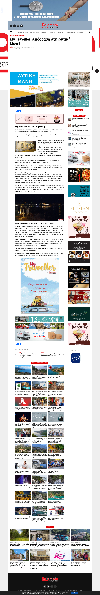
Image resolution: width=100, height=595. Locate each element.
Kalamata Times (19, 48)
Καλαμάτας (18, 228)
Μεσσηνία (43, 32)
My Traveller (26, 348)
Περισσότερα (61, 32)
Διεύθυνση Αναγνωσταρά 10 (25, 591)
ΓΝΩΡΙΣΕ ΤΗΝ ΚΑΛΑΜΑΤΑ (22, 32)
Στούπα (26, 349)
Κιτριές (36, 239)
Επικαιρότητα (52, 32)
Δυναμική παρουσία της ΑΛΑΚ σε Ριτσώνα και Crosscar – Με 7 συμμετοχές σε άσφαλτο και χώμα (81, 138)
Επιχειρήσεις (80, 32)
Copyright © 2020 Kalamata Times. (73, 591)
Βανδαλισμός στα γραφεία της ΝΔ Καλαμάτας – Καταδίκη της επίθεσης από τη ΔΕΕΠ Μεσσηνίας (81, 145)
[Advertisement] (50, 62)
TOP (32, 348)
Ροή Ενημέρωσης (70, 32)
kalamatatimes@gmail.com (55, 591)
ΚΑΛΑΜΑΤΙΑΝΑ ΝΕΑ (34, 32)
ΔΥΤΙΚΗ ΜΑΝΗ (37, 348)
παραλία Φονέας (19, 349)
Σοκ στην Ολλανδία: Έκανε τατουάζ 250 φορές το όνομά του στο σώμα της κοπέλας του (80, 125)
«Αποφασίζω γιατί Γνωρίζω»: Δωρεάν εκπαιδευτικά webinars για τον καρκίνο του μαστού (81, 132)
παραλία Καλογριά (57, 348)
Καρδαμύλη (56, 140)
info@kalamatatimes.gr (40, 591)
